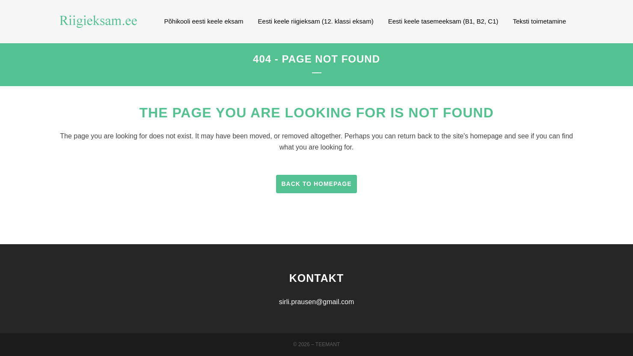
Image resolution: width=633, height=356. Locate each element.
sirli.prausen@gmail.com (316, 301)
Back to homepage (316, 183)
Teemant (327, 344)
